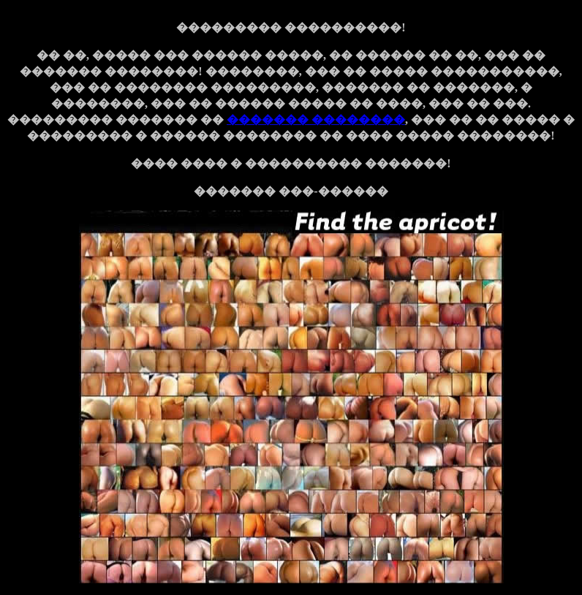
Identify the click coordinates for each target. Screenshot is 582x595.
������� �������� (316, 119)
